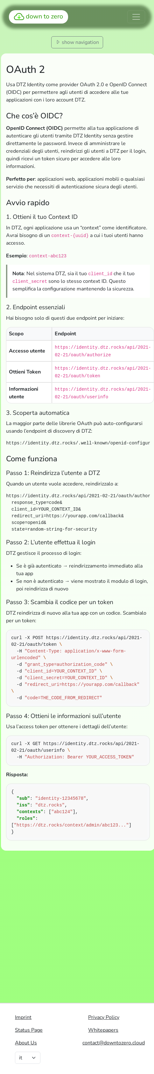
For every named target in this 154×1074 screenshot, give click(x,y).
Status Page (29, 1030)
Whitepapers (103, 1030)
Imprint (23, 1017)
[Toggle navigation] (136, 16)
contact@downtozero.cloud (113, 1042)
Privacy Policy (103, 1017)
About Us (26, 1042)
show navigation (77, 42)
